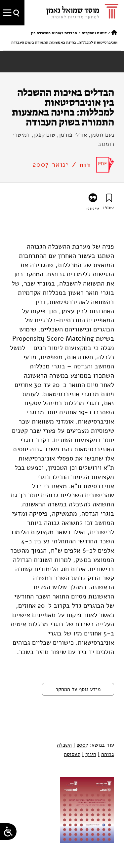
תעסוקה (72, 754)
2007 (80, 745)
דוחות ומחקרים (94, 33)
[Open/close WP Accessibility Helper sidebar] (8, 831)
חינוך (89, 754)
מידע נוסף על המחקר (78, 689)
